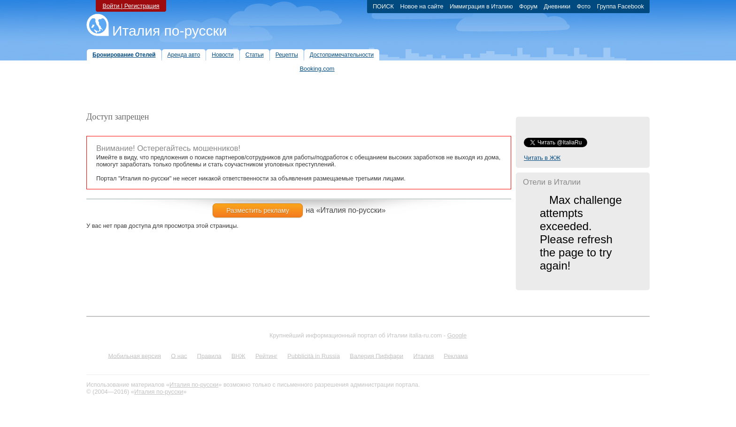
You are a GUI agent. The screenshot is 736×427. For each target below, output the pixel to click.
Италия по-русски (169, 30)
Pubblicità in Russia (313, 355)
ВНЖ (238, 355)
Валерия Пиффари (376, 355)
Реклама (456, 355)
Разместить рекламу (257, 210)
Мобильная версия (134, 355)
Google (457, 335)
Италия (423, 355)
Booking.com (317, 68)
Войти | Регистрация (130, 5)
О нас (179, 355)
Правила (209, 355)
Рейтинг (266, 355)
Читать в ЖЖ (542, 157)
